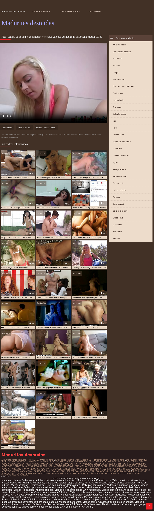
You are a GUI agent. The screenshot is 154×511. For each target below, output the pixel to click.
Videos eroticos (120, 480)
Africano (116, 238)
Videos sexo (94, 504)
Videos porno (90, 502)
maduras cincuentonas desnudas (105, 462)
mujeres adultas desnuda (24, 473)
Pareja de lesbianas (122, 142)
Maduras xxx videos (33, 482)
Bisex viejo (117, 225)
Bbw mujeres (118, 135)
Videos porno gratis (112, 490)
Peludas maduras (48, 502)
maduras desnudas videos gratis (85, 467)
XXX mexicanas (91, 490)
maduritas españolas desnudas (116, 470)
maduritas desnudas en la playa (41, 470)
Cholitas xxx (78, 487)
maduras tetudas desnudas (129, 468)
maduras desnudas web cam (114, 467)
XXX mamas (8, 497)
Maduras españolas (55, 482)
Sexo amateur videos (109, 492)
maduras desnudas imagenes (29, 467)
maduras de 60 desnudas (12, 465)
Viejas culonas (75, 482)
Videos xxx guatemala (115, 487)
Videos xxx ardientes (70, 502)
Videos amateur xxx (138, 494)
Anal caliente (118, 100)
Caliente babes (119, 114)
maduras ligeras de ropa (76, 468)
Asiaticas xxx (105, 502)
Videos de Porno (26, 494)
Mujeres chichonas (123, 502)
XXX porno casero (70, 506)
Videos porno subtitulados (137, 497)
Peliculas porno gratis (94, 485)
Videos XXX (9, 494)
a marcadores (94, 11)
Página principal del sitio (13, 11)
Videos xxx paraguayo (134, 504)
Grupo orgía (118, 218)
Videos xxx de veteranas (83, 492)
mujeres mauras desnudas (77, 473)
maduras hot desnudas (51, 468)
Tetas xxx (81, 504)
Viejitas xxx (98, 499)
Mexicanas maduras (95, 497)
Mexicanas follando (115, 499)
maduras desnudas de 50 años (39, 465)
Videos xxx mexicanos (114, 494)
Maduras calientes (11, 480)
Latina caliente (119, 190)
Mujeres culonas (44, 490)
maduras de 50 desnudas (105, 463)
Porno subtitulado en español (17, 499)
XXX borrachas (24, 497)
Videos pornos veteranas (122, 482)
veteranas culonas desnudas (46, 128)
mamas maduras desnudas (78, 471)
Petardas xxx (37, 485)
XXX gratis (88, 506)
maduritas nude (19, 471)
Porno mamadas (43, 499)
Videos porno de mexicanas (39, 487)
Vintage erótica (119, 169)
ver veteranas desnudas (129, 473)
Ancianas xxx (14, 482)
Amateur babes (119, 45)
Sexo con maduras (56, 485)
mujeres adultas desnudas (50, 473)
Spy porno (117, 107)
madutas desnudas (55, 471)
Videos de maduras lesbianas (123, 485)
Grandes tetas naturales (123, 86)
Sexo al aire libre (120, 211)
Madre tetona (83, 499)
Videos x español (66, 504)
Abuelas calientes (111, 504)
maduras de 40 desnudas (52, 463)
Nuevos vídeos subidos (70, 11)
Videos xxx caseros (24, 490)
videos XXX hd (63, 487)
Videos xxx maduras (72, 494)
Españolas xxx (114, 497)
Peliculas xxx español (96, 482)
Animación (117, 232)
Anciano (116, 65)
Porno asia (117, 58)
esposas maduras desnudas (40, 460)
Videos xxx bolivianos (48, 494)
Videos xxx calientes (44, 504)
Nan (114, 121)
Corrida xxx (118, 93)
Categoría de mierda (42, 11)
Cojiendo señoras (11, 506)
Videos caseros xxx (21, 504)
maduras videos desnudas (13, 470)
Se (128, 499)
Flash (115, 128)
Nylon (115, 162)
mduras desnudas (100, 471)
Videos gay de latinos (33, 480)
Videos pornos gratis (48, 506)
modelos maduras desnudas (123, 471)
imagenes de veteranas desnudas (109, 460)
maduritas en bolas (67, 470)
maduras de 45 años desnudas (78, 463)
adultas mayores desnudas (14, 460)
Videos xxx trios (20, 485)
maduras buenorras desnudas (74, 462)
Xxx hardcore (118, 79)
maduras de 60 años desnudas (131, 463)
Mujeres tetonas (92, 494)
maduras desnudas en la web (94, 465)
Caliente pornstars (121, 155)
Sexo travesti (118, 204)
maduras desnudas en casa (66, 465)
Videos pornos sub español (60, 480)
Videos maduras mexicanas (136, 492)
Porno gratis (74, 485)
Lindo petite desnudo (122, 52)
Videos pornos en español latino (51, 492)
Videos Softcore (119, 176)
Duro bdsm (117, 148)
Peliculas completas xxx (25, 502)
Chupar (116, 72)
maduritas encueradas (89, 470)
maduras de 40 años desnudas (25, 463)
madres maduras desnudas (24, 462)
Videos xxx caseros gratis (68, 490)
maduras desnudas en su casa (122, 465)
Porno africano (25, 492)
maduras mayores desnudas (102, 468)
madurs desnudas (37, 471)
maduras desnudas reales (56, 467)
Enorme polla (118, 183)
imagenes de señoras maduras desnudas (73, 460)
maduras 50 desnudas (48, 462)
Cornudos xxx (103, 480)
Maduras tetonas (86, 480)
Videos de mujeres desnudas (67, 497)
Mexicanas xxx (95, 487)
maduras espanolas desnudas (25, 468)
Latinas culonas (42, 497)
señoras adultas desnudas (103, 473)
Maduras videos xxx (64, 499)
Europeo (116, 197)
